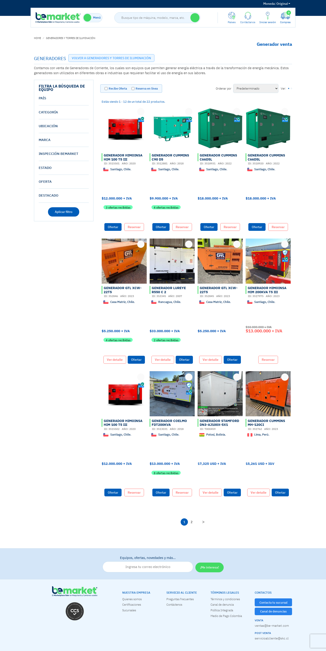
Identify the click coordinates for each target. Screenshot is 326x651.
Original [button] (276, 3)
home (37, 38)
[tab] (64, 98)
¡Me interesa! (209, 567)
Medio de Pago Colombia (226, 616)
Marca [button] (44, 140)
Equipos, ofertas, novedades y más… (148, 564)
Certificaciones (131, 604)
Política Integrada (222, 610)
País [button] (42, 98)
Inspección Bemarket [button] (58, 153)
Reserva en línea (147, 88)
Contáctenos (174, 604)
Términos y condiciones (225, 599)
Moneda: (269, 4)
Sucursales (129, 610)
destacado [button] (48, 195)
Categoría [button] (48, 112)
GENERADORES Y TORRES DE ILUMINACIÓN (70, 38)
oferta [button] (45, 181)
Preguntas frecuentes (180, 599)
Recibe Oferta (118, 88)
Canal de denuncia (222, 604)
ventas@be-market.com (272, 626)
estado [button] (45, 168)
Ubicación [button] (48, 126)
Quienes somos (132, 599)
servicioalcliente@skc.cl (272, 638)
